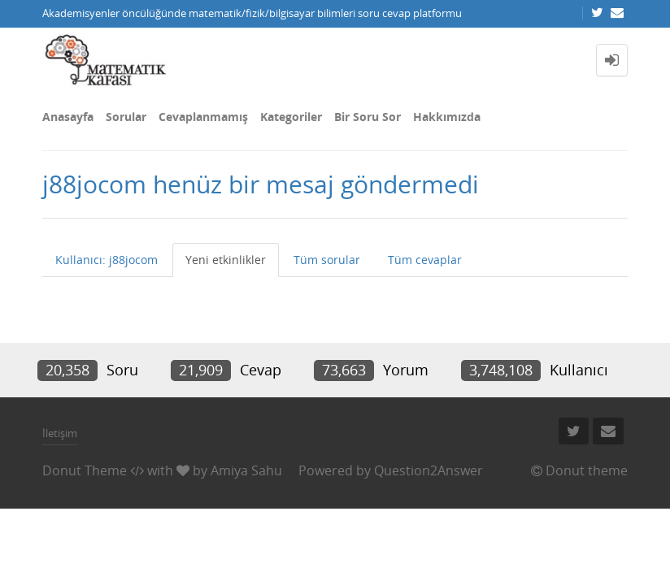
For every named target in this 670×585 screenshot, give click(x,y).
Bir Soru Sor (367, 116)
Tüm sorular (327, 259)
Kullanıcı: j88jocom (106, 259)
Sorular (126, 116)
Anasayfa (68, 116)
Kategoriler (291, 116)
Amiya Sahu (246, 470)
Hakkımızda (447, 116)
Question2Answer (428, 470)
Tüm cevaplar (425, 259)
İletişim (59, 433)
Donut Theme (84, 470)
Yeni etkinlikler (225, 259)
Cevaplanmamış (203, 116)
